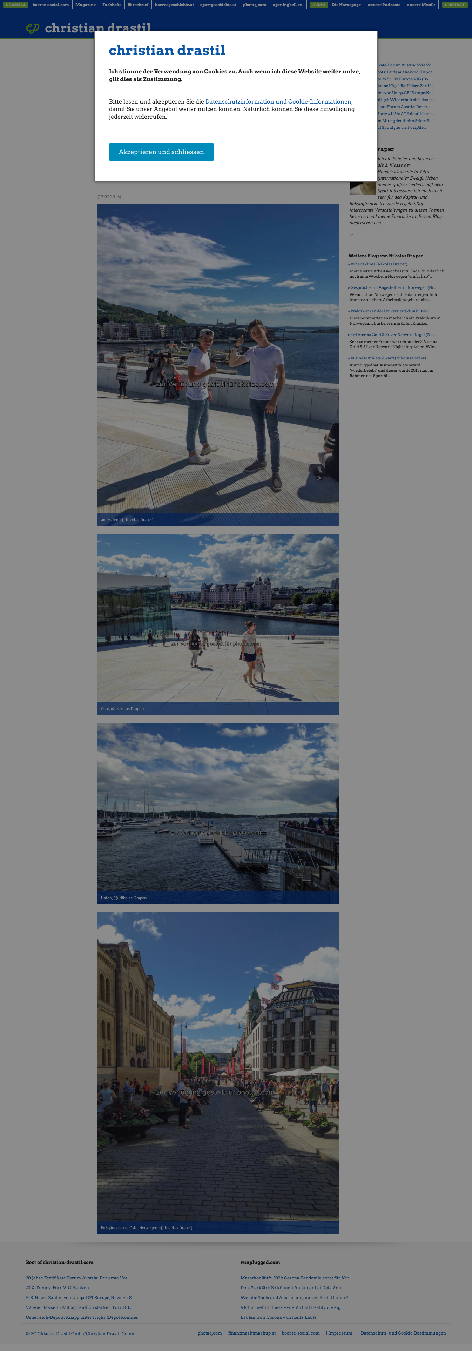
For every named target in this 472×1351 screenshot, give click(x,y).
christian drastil (167, 50)
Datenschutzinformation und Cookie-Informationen (278, 101)
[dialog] (236, 106)
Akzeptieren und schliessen (161, 152)
